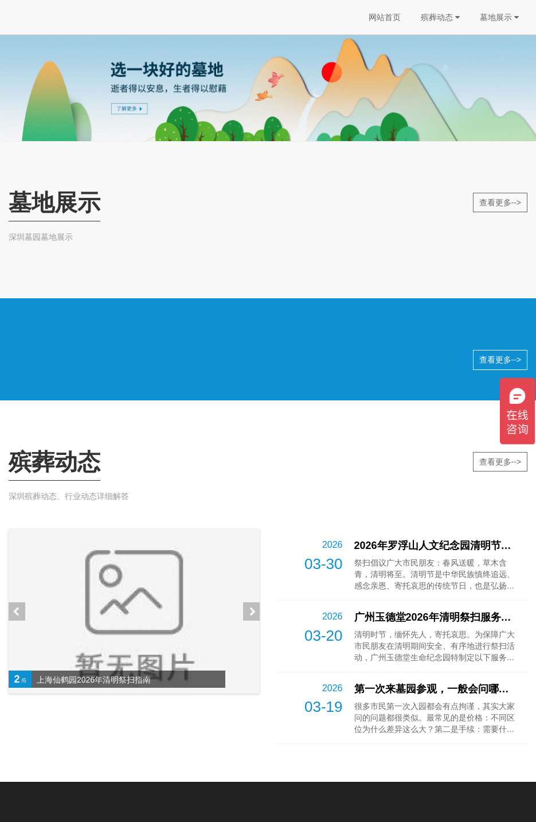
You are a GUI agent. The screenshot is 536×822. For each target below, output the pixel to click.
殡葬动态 (440, 17)
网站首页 (385, 17)
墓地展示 (499, 17)
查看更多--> (500, 202)
